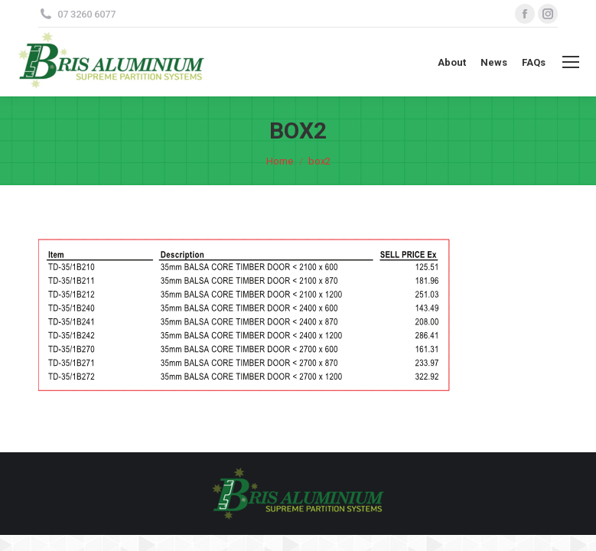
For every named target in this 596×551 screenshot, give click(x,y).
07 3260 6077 (86, 14)
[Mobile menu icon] (571, 62)
